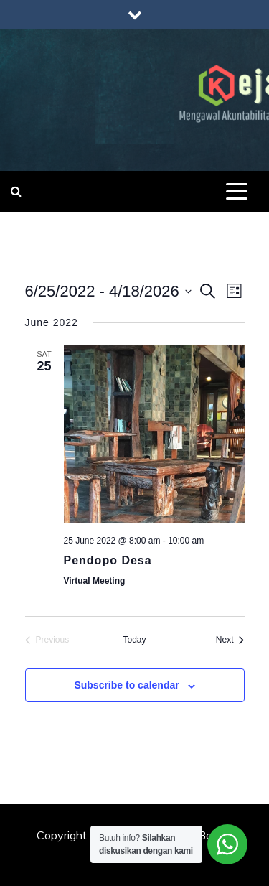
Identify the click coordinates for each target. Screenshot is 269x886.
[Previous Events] (47, 640)
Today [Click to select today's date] (134, 640)
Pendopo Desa (108, 560)
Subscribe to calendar (126, 685)
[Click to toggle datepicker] (108, 291)
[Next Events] (230, 640)
